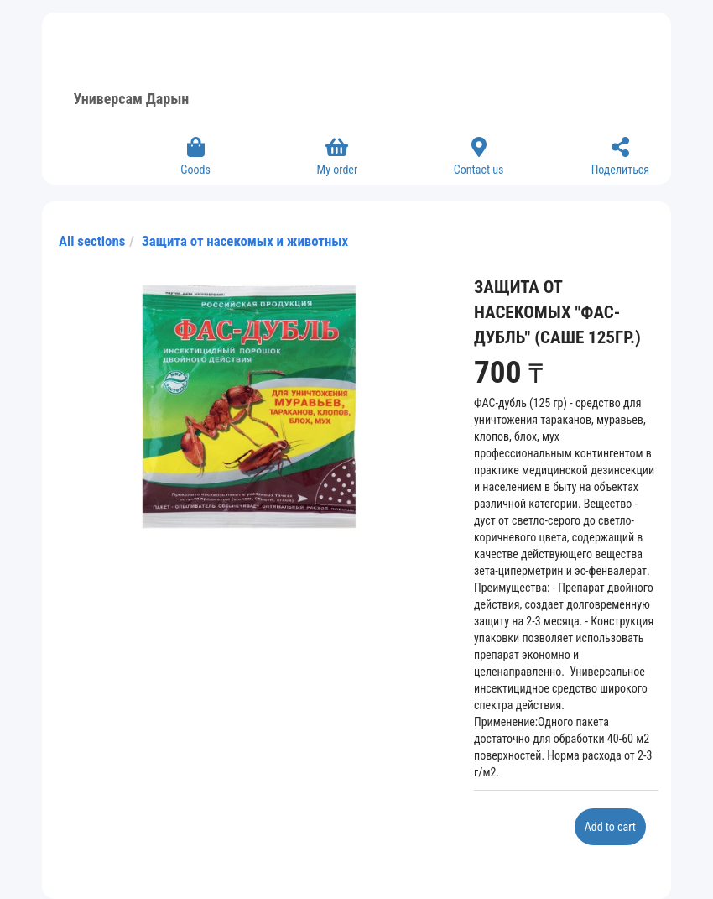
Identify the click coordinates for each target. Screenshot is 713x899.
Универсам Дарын (132, 98)
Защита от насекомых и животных (245, 241)
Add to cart (610, 827)
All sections (92, 241)
